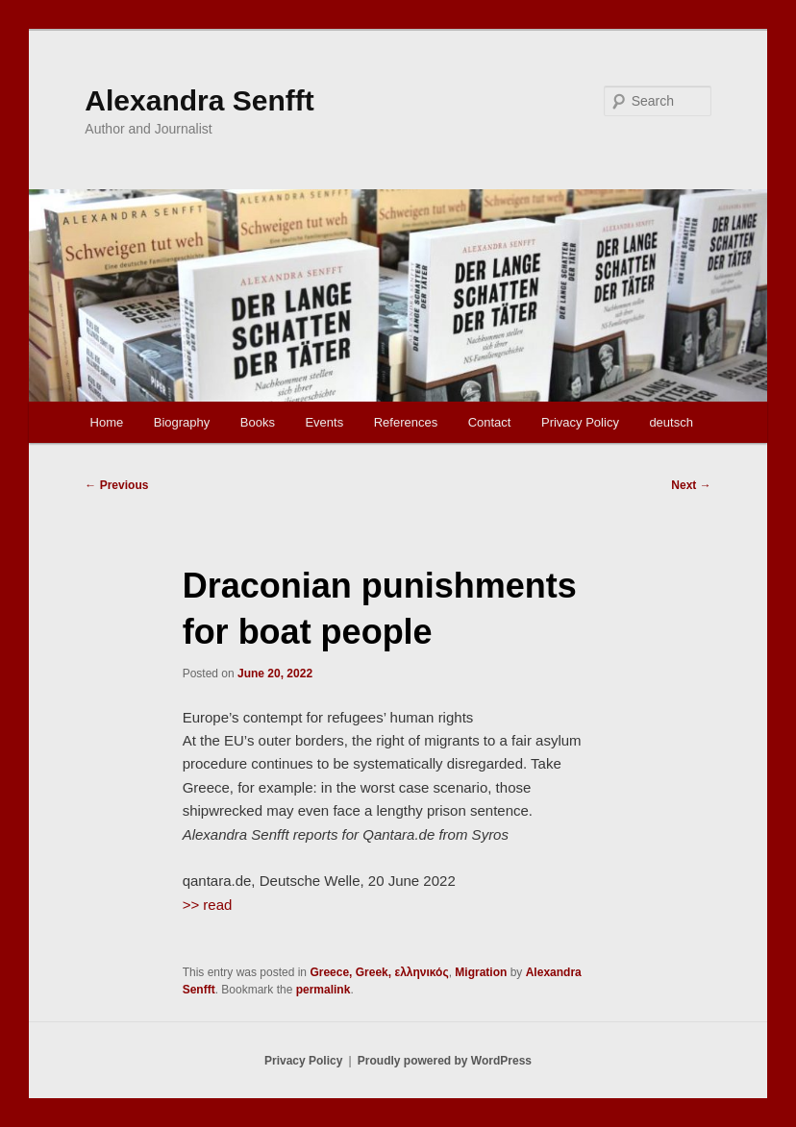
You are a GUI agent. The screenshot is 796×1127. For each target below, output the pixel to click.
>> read (208, 904)
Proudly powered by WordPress (445, 1060)
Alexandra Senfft (199, 100)
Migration (481, 972)
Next (690, 485)
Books (257, 422)
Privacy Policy (580, 422)
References (405, 422)
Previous (116, 485)
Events (324, 422)
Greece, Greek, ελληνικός (379, 972)
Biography (182, 422)
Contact (489, 422)
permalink (323, 989)
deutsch (671, 422)
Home (107, 422)
